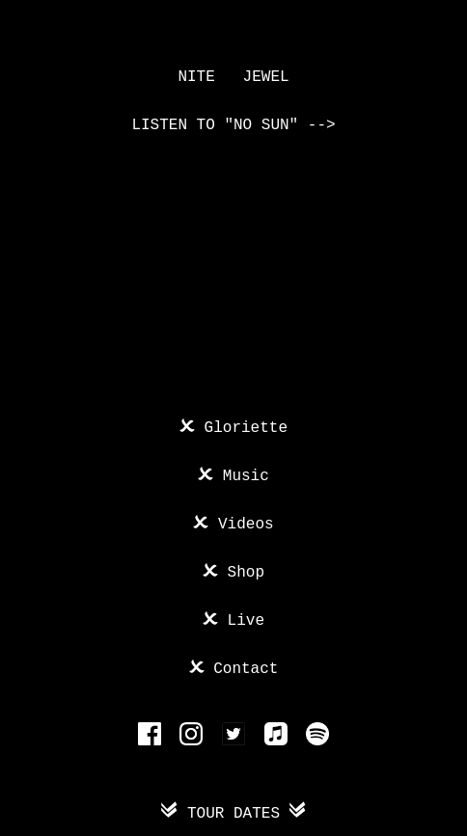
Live (241, 619)
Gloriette (241, 426)
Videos (240, 522)
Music (241, 474)
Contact (242, 667)
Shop (241, 570)
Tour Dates (233, 812)
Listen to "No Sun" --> (233, 125)
